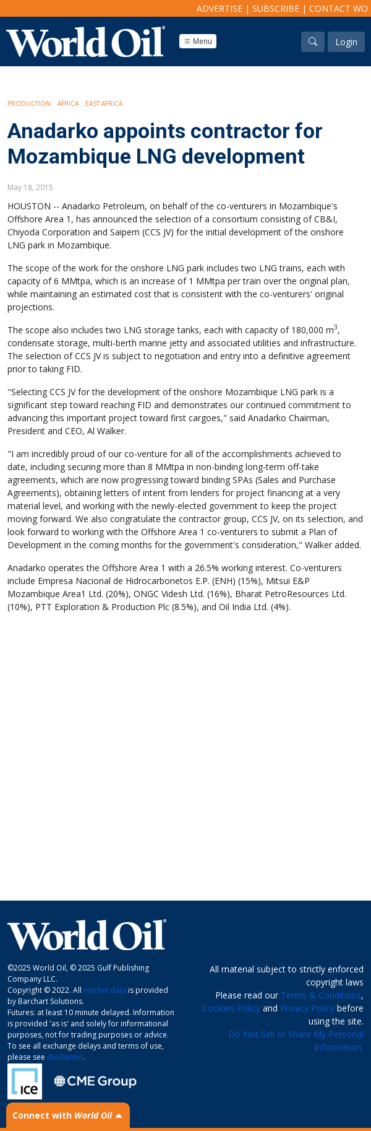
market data (104, 990)
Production (29, 103)
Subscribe (275, 8)
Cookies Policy (231, 1008)
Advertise (219, 8)
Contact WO (338, 8)
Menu (198, 41)
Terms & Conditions (321, 995)
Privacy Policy (307, 1008)
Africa (68, 103)
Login (346, 42)
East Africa (103, 103)
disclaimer (65, 1057)
